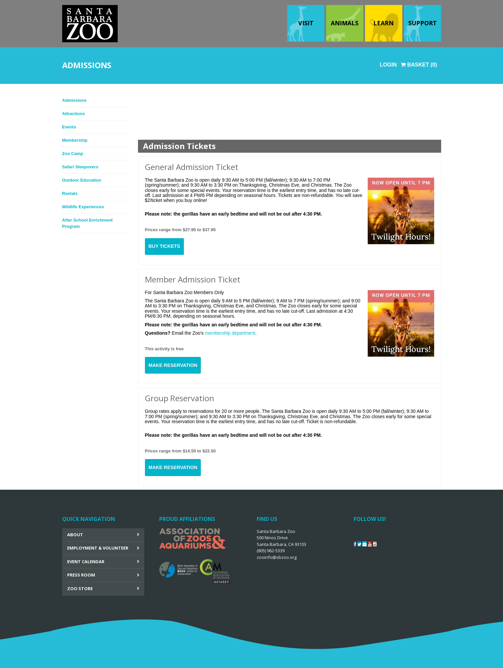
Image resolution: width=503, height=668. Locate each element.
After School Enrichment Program (87, 223)
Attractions (73, 113)
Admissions (74, 100)
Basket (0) (419, 65)
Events (69, 126)
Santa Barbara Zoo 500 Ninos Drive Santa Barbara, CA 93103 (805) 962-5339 (281, 544)
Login (388, 65)
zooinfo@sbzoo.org (277, 557)
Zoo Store (80, 588)
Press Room (81, 575)
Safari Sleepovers (80, 166)
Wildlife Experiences (83, 206)
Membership (75, 140)
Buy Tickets (164, 246)
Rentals (70, 193)
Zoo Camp (72, 153)
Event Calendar (85, 562)
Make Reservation (173, 365)
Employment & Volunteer (97, 548)
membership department (230, 333)
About (75, 535)
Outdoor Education (81, 180)
